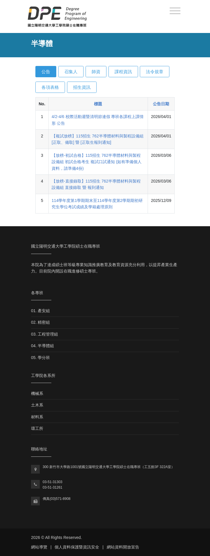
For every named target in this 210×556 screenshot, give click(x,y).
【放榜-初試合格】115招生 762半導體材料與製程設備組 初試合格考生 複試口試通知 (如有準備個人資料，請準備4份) (97, 162)
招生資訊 (81, 87)
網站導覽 (39, 547)
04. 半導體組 (42, 345)
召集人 (70, 71)
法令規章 (154, 71)
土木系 (37, 405)
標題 (98, 104)
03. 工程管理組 (44, 334)
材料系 (37, 417)
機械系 (37, 393)
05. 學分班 (40, 357)
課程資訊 (123, 71)
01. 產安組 (40, 310)
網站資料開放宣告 (123, 547)
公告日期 (161, 104)
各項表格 (50, 87)
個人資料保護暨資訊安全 (77, 547)
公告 (45, 71)
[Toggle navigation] (175, 11)
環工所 (37, 428)
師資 (96, 71)
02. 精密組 (40, 322)
